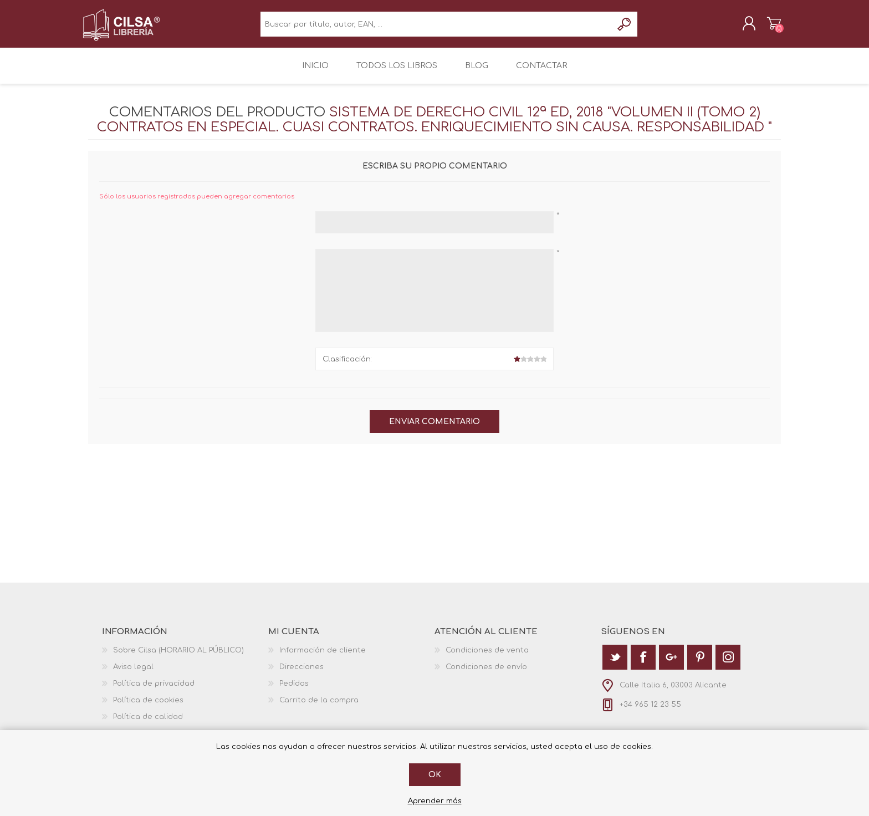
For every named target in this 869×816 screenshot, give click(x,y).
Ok (434, 775)
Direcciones (301, 674)
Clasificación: (347, 366)
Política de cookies (148, 707)
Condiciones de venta (487, 657)
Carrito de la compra (768, 27)
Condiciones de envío (486, 674)
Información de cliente (322, 657)
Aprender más (435, 801)
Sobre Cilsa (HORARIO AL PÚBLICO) (178, 657)
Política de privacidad (154, 691)
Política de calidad (148, 724)
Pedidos (294, 691)
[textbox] (436, 28)
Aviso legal (133, 674)
